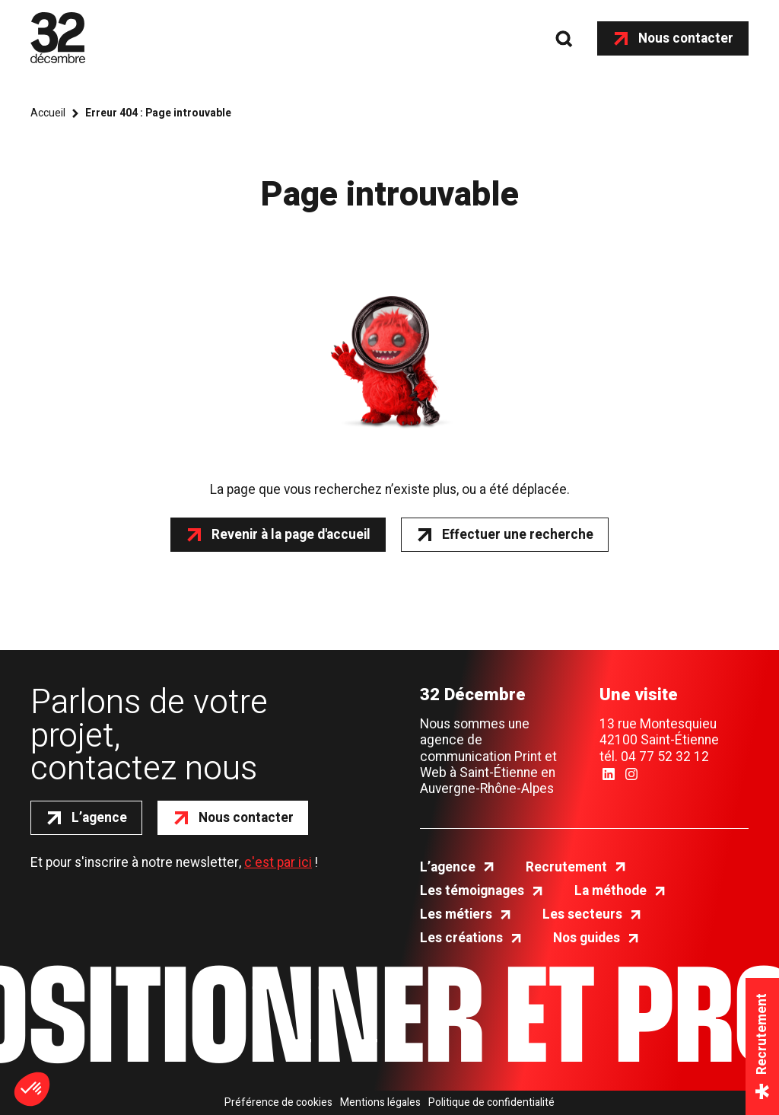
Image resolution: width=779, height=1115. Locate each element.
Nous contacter (685, 38)
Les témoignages (472, 890)
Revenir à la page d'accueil (290, 534)
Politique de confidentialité (491, 1102)
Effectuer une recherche (517, 534)
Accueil (47, 113)
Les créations (461, 938)
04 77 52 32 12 (665, 756)
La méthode (610, 890)
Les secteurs (582, 914)
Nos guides (586, 938)
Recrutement (566, 867)
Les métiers (456, 914)
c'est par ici (278, 862)
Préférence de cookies (278, 1102)
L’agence (99, 817)
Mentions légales (380, 1102)
